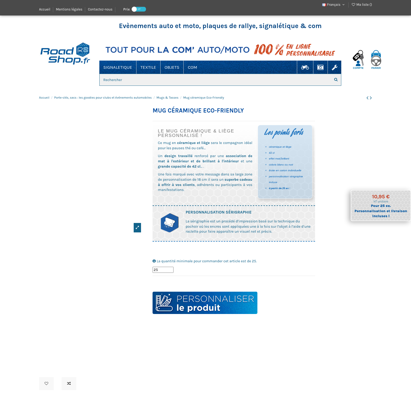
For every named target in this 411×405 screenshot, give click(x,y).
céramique (176, 283)
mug (154, 283)
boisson (167, 283)
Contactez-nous (100, 9)
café (171, 283)
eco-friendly (186, 283)
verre (162, 283)
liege (181, 283)
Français (334, 5)
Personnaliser (205, 303)
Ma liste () (361, 5)
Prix (126, 9)
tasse (158, 283)
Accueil (45, 9)
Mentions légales (69, 9)
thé (191, 283)
